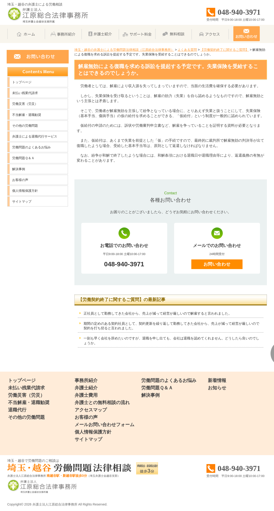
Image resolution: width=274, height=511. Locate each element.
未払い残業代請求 (25, 93)
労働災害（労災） (25, 104)
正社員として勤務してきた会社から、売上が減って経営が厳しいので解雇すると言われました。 (158, 313)
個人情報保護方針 (25, 190)
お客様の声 (20, 180)
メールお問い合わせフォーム (104, 424)
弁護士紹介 (86, 387)
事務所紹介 (86, 380)
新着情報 (217, 380)
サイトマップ (21, 201)
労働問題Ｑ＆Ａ (23, 158)
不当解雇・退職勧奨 (26, 115)
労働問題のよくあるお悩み (31, 147)
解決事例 (18, 169)
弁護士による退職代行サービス (34, 136)
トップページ (21, 82)
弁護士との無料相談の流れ (102, 402)
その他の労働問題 (25, 125)
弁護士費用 (86, 395)
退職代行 (17, 409)
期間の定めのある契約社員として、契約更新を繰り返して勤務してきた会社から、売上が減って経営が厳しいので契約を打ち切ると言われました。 (171, 326)
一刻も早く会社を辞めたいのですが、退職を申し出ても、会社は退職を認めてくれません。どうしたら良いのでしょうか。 (171, 340)
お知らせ (217, 387)
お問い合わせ (216, 264)
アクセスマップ (91, 409)
